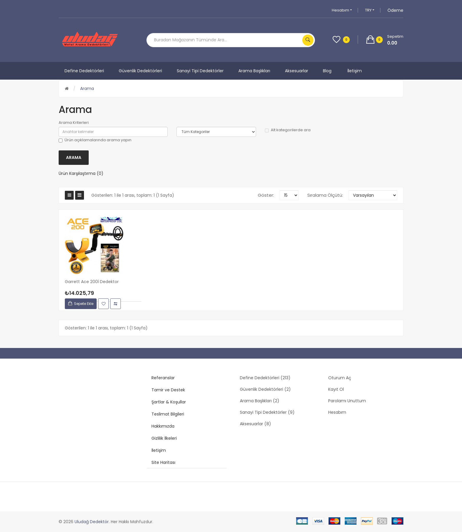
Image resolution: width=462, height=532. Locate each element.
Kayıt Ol (336, 389)
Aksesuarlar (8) (255, 424)
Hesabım (342, 10)
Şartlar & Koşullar (168, 402)
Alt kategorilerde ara (288, 130)
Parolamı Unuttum (347, 401)
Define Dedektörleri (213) (265, 378)
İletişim (158, 450)
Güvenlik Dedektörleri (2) (265, 389)
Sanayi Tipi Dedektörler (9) (267, 412)
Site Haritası (163, 462)
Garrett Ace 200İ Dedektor (92, 282)
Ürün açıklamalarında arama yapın (95, 140)
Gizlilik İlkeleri (164, 438)
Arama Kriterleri (74, 122)
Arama (87, 88)
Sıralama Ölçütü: (325, 195)
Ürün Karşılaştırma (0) (81, 173)
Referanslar (163, 378)
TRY (369, 10)
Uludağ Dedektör (92, 522)
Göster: (266, 195)
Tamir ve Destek (168, 390)
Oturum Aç (339, 378)
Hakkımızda (162, 426)
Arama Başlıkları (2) (259, 401)
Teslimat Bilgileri (167, 414)
